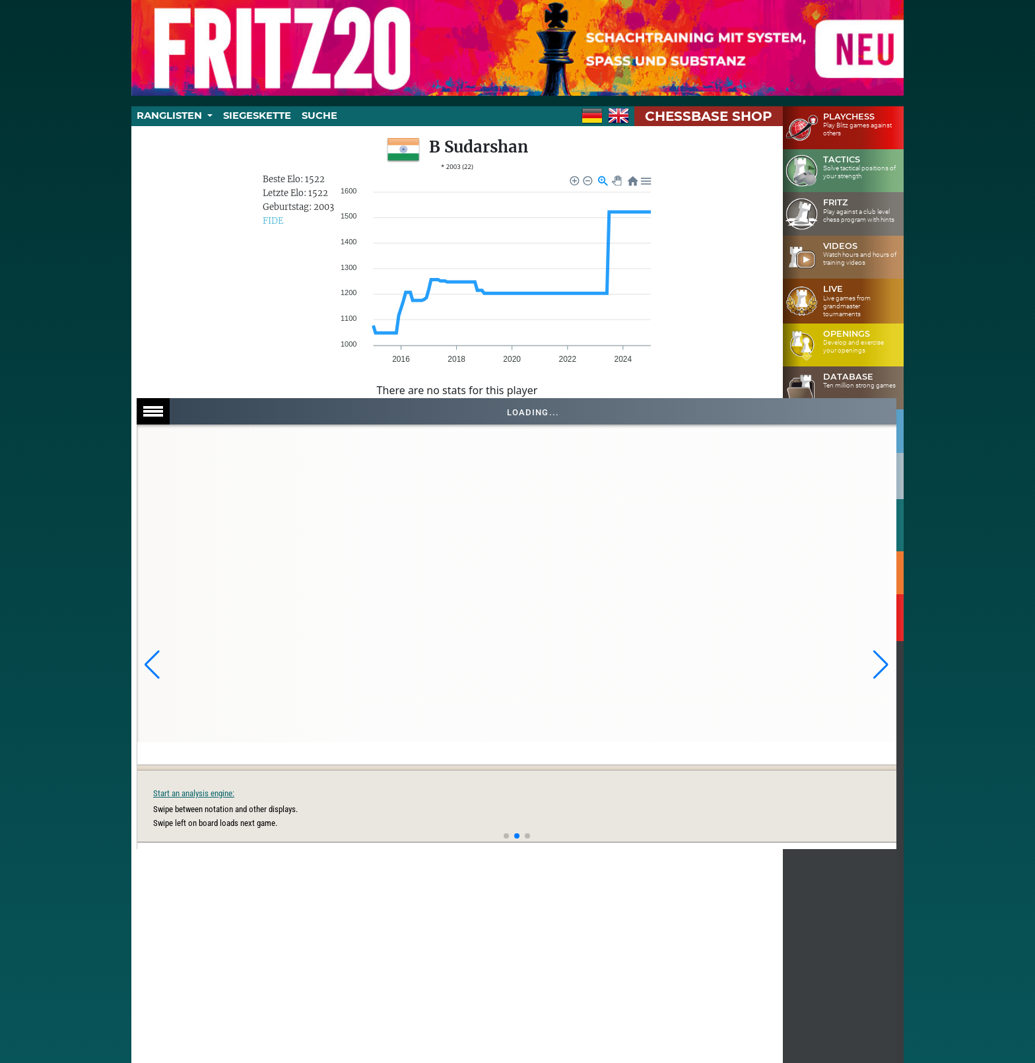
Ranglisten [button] (171, 115)
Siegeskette (257, 115)
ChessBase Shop (708, 116)
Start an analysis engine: (690, 793)
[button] (152, 664)
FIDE (273, 220)
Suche (319, 115)
